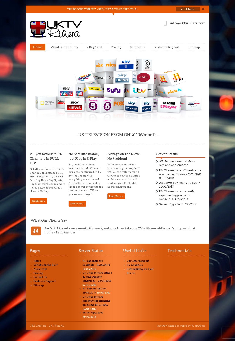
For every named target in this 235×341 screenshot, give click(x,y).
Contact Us (137, 47)
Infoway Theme (166, 325)
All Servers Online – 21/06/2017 (179, 182)
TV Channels (135, 265)
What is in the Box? (64, 47)
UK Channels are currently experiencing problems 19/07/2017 (177, 195)
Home (37, 47)
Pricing (116, 47)
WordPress (198, 325)
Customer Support (166, 47)
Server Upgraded (170, 204)
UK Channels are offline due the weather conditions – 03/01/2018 (180, 172)
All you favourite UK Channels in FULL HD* (46, 158)
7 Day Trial (94, 47)
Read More (38, 200)
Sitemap (194, 47)
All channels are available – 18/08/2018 (177, 163)
